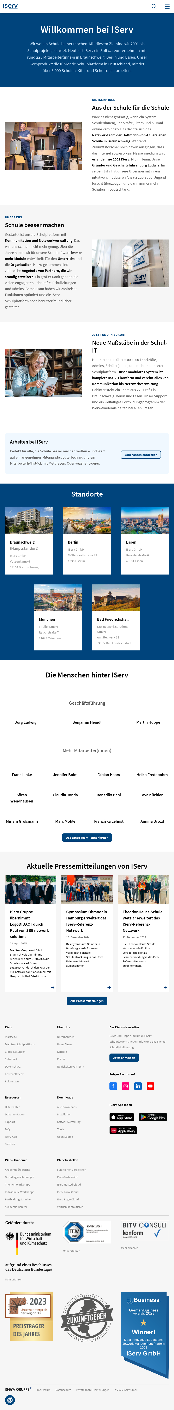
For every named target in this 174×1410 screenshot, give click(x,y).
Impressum (43, 1390)
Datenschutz (63, 1390)
